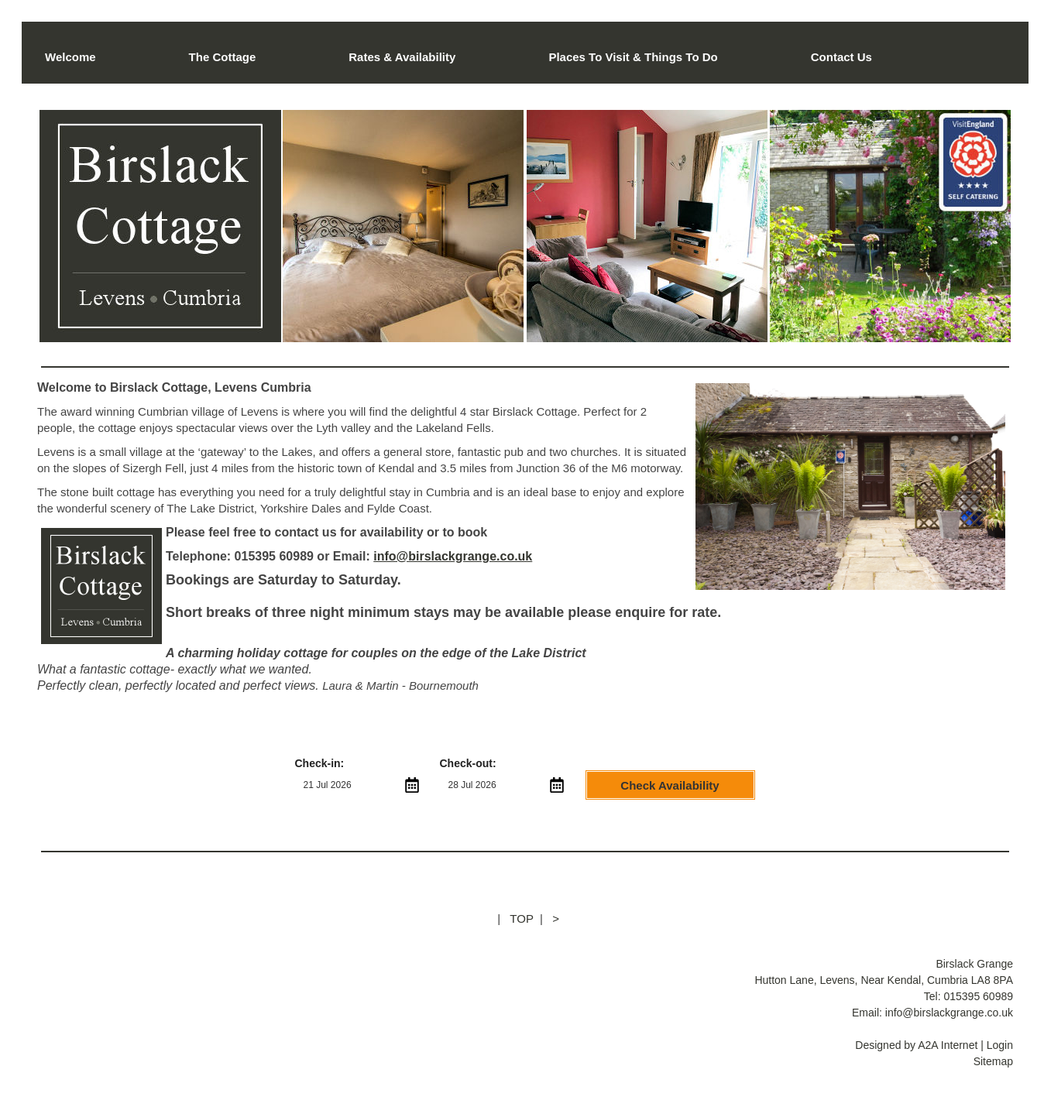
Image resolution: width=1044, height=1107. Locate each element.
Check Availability (669, 785)
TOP (521, 918)
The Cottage (222, 56)
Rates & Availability (402, 56)
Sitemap (993, 1061)
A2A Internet (947, 1045)
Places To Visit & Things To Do (632, 56)
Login (1000, 1045)
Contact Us (841, 56)
